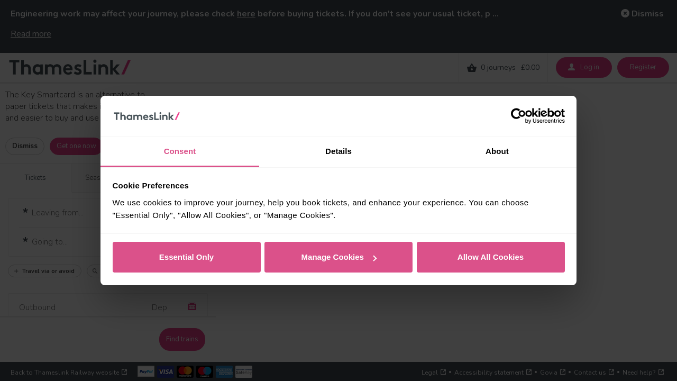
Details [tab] (338, 151)
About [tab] (497, 151)
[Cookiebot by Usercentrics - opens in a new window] (518, 116)
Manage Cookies (339, 256)
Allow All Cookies (491, 256)
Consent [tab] (180, 151)
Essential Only (186, 256)
